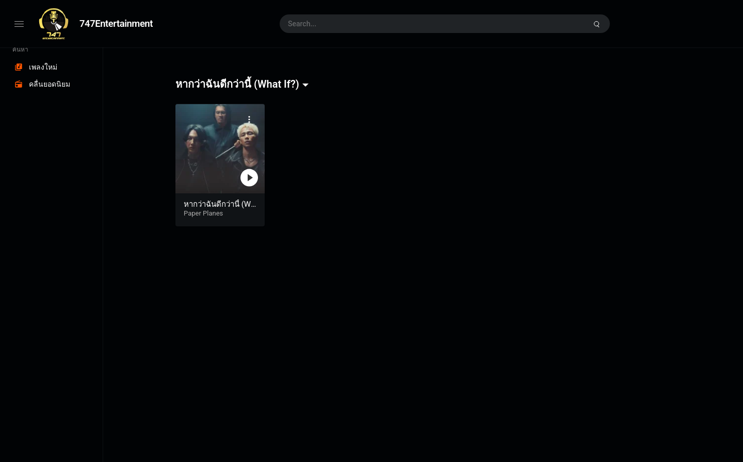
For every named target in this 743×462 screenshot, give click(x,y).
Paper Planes (203, 213)
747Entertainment (116, 23)
